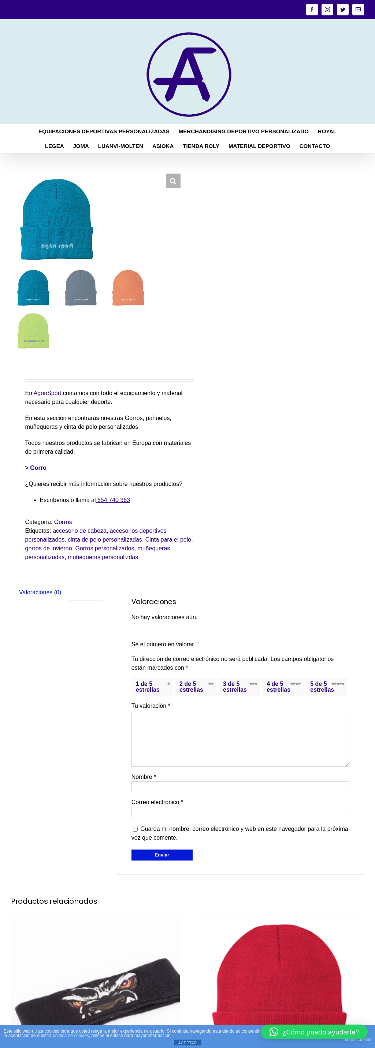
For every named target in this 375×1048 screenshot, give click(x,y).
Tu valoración (150, 706)
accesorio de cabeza (80, 531)
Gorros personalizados (104, 548)
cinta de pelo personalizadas (105, 539)
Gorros (63, 522)
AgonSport (48, 393)
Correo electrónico (157, 802)
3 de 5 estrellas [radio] (235, 687)
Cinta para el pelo (168, 539)
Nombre (143, 777)
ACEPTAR (187, 1043)
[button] (173, 181)
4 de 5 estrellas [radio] (278, 687)
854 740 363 (113, 500)
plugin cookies (357, 1039)
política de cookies (71, 1035)
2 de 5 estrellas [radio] (191, 687)
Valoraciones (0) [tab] (40, 592)
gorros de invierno (48, 548)
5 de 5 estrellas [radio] (322, 687)
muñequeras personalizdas (103, 557)
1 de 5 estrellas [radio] (148, 687)
